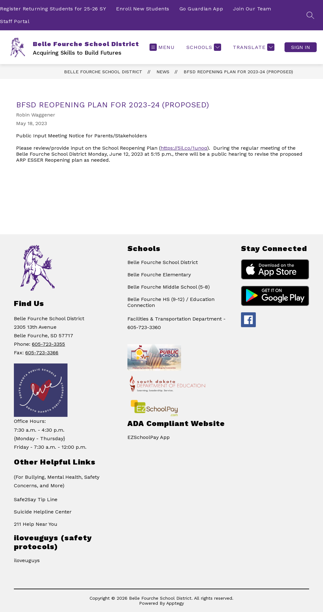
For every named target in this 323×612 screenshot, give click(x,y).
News (162, 71)
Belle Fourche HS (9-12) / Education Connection (170, 302)
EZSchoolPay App (148, 437)
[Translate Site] (252, 47)
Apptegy (175, 603)
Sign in (300, 47)
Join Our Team (252, 9)
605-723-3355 (48, 344)
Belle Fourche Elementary (159, 275)
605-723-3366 (41, 353)
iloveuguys (27, 560)
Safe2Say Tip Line (35, 499)
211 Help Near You (35, 524)
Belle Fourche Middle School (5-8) (168, 287)
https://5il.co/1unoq (184, 148)
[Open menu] (162, 47)
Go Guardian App (201, 9)
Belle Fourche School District (103, 71)
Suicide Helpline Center (43, 512)
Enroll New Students (142, 9)
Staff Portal (14, 21)
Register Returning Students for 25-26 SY (53, 9)
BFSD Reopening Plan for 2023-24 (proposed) (238, 71)
